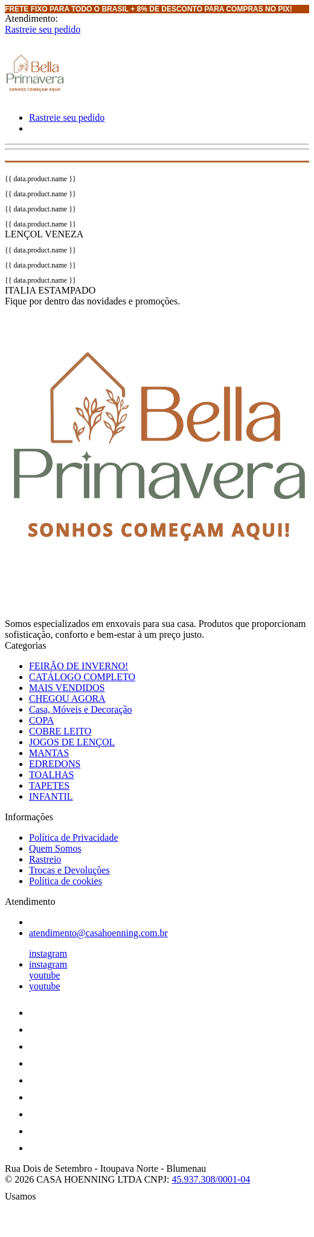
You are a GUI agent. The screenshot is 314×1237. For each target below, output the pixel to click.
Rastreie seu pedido (42, 29)
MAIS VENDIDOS (67, 688)
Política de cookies (65, 881)
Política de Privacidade (73, 837)
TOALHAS (51, 775)
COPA (41, 720)
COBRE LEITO (60, 731)
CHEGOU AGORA (67, 698)
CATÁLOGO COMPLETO (82, 677)
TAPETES (49, 785)
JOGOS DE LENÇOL (72, 742)
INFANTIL (51, 796)
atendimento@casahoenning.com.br (98, 933)
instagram (48, 953)
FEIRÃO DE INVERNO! (78, 666)
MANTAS (49, 753)
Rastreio (45, 859)
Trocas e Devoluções (69, 870)
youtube (44, 975)
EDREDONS (54, 764)
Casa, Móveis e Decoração (80, 709)
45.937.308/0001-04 (210, 1179)
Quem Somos (55, 848)
